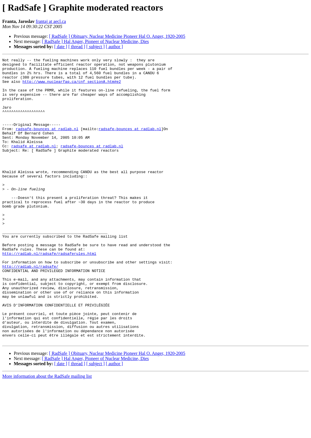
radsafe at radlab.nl (33, 164)
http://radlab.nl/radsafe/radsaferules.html (49, 293)
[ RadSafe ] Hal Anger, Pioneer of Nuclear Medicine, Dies (95, 41)
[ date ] (60, 46)
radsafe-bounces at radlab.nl (47, 143)
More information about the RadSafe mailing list (47, 433)
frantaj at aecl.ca (51, 21)
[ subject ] (95, 46)
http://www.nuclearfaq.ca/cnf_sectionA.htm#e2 (71, 86)
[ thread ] (76, 46)
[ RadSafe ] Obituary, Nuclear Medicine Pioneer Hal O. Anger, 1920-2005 (117, 36)
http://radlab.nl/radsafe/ (30, 308)
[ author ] (114, 46)
